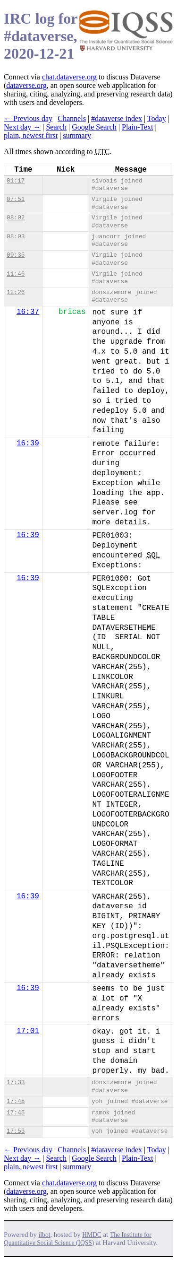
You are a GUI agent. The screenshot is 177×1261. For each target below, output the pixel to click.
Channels (72, 118)
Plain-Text (137, 127)
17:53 (16, 1131)
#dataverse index (116, 118)
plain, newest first (31, 135)
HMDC (91, 1234)
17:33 (16, 1082)
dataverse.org (26, 85)
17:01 (28, 1031)
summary (77, 135)
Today (156, 118)
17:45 (16, 1101)
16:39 (28, 443)
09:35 (16, 255)
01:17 (16, 180)
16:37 (28, 312)
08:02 (16, 217)
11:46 (16, 274)
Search (56, 127)
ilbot (45, 1234)
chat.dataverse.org (69, 77)
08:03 (16, 236)
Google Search (94, 127)
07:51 (16, 199)
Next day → (22, 127)
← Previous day (28, 118)
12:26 (16, 292)
